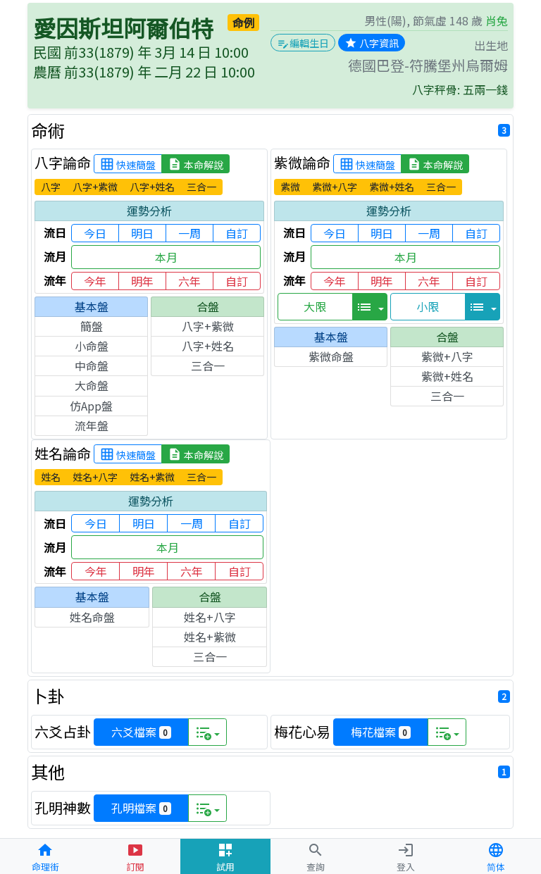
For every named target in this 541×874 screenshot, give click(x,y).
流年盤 (91, 425)
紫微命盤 (331, 356)
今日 (95, 233)
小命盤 (91, 345)
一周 (189, 233)
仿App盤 (91, 405)
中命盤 (91, 365)
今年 (95, 281)
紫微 (290, 187)
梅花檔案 (381, 731)
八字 (51, 187)
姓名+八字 (95, 477)
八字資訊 (371, 43)
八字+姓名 (152, 187)
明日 (142, 233)
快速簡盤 (128, 164)
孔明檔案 (141, 807)
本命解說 (195, 164)
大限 (315, 306)
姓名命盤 (92, 616)
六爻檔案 (141, 731)
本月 (166, 257)
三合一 (201, 187)
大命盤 (91, 385)
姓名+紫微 (152, 477)
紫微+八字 (334, 187)
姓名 (51, 477)
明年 (142, 281)
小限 (427, 306)
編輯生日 (303, 43)
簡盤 (91, 326)
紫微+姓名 (391, 187)
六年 (189, 281)
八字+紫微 (95, 187)
